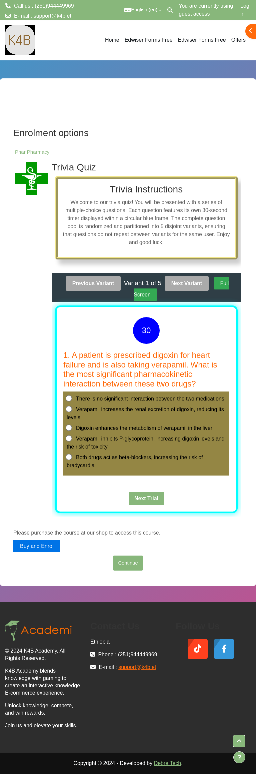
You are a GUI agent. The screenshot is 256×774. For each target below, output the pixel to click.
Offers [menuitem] (238, 40)
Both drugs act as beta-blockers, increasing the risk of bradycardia (135, 461)
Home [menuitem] (112, 40)
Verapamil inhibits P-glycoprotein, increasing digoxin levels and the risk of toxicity (146, 442)
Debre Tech (167, 763)
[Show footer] (239, 757)
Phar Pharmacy (32, 152)
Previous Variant (93, 283)
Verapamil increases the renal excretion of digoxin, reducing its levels (145, 413)
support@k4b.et (52, 16)
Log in (244, 10)
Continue (128, 563)
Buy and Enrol (37, 546)
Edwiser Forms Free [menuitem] (149, 40)
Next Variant (186, 283)
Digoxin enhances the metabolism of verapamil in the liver (139, 428)
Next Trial (146, 498)
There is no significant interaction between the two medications (145, 398)
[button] (143, 10)
